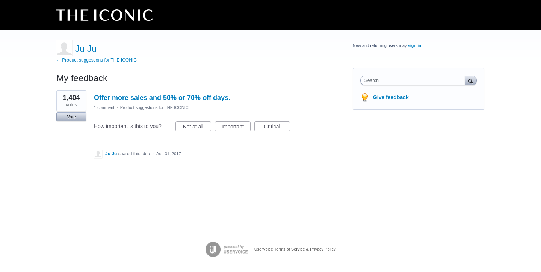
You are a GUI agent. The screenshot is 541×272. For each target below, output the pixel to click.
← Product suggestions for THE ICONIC (96, 60)
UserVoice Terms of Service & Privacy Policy (295, 249)
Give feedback (391, 97)
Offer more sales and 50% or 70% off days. (162, 97)
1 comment (104, 107)
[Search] (471, 80)
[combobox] (414, 80)
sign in (414, 45)
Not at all (197, 128)
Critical (277, 128)
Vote (71, 117)
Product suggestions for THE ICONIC (154, 107)
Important (236, 128)
